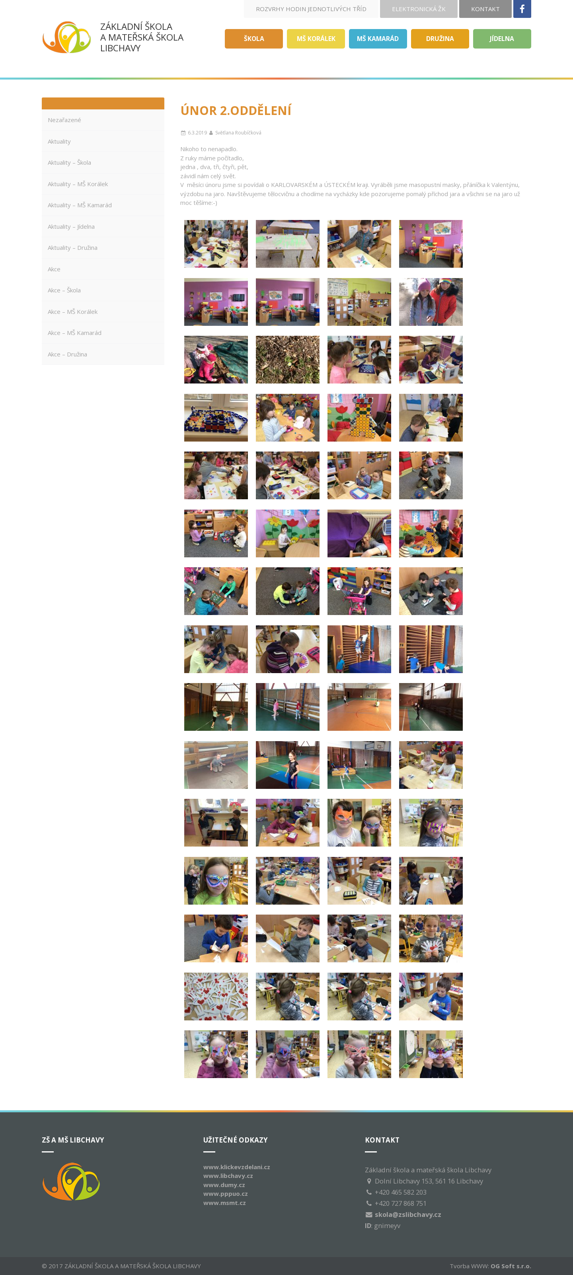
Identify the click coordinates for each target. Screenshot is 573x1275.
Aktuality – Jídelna (71, 226)
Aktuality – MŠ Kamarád (80, 205)
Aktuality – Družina (72, 247)
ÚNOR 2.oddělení (235, 110)
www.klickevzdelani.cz (236, 1167)
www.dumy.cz (224, 1185)
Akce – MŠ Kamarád (74, 333)
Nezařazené (64, 120)
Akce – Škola (64, 290)
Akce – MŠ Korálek (72, 311)
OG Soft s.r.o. (511, 1266)
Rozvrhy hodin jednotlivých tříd (311, 9)
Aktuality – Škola (69, 162)
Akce (54, 269)
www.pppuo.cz (225, 1193)
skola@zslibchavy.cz (408, 1214)
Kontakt (485, 9)
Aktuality (59, 141)
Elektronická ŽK (419, 9)
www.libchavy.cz (228, 1176)
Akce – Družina (67, 354)
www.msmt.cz (224, 1203)
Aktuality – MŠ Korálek (78, 184)
